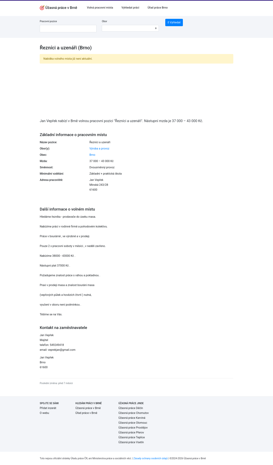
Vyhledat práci (130, 7)
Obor (104, 21)
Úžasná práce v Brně (88, 408)
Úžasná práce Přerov (131, 432)
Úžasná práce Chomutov (134, 413)
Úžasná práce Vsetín (131, 442)
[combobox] (130, 28)
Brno (92, 154)
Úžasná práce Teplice (132, 437)
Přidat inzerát (48, 408)
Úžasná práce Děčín (131, 408)
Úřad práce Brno (158, 7)
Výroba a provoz (99, 148)
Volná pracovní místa (100, 7)
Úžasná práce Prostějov (133, 427)
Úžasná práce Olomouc (133, 422)
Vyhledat (174, 22)
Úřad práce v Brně (86, 413)
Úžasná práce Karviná (132, 417)
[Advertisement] (136, 90)
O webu (44, 413)
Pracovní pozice (48, 21)
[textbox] (109, 28)
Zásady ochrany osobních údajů (150, 458)
